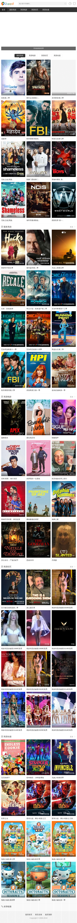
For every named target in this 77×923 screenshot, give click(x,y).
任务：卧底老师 (7, 309)
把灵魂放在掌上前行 (59, 479)
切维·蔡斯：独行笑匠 (9, 479)
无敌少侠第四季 (58, 778)
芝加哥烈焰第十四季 (34, 349)
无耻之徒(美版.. (7, 179)
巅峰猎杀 (4, 438)
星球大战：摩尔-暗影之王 (36, 818)
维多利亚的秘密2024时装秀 (62, 648)
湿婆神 (3, 139)
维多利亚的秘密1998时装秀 (11, 648)
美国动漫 (45, 10)
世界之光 (4, 818)
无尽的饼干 (5, 778)
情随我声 (55, 438)
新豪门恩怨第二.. (32, 179)
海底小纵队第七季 (8, 859)
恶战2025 (30, 560)
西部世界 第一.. (57, 220)
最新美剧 (12, 10)
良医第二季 (5, 98)
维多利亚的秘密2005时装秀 (36, 730)
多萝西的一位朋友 (33, 479)
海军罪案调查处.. (32, 220)
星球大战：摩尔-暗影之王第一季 (64, 818)
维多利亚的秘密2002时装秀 (36, 689)
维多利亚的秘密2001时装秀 (11, 689)
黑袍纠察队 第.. (57, 179)
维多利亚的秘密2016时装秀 (11, 730)
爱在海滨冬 (30, 438)
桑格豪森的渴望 (32, 519)
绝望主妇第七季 (58, 139)
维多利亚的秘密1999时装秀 (36, 648)
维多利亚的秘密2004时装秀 (62, 730)
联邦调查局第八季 (8, 390)
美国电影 (23, 10)
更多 (73, 227)
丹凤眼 (54, 560)
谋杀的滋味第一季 (58, 390)
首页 (3, 10)
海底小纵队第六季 (58, 859)
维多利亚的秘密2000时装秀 (62, 608)
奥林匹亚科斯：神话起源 (10, 519)
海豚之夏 (55, 519)
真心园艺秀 (30, 608)
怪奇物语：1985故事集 (35, 778)
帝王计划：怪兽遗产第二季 (36, 309)
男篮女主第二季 (58, 349)
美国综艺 (34, 10)
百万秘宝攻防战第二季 (9, 608)
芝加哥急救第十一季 (9, 349)
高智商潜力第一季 (33, 390)
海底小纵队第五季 (33, 859)
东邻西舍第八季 (58, 98)
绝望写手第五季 (7, 268)
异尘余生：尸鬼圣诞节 (9, 560)
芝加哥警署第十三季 (59, 309)
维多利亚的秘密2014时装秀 (62, 689)
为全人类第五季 (58, 268)
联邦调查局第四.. (32, 139)
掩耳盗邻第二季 (32, 268)
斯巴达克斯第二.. (32, 98)
